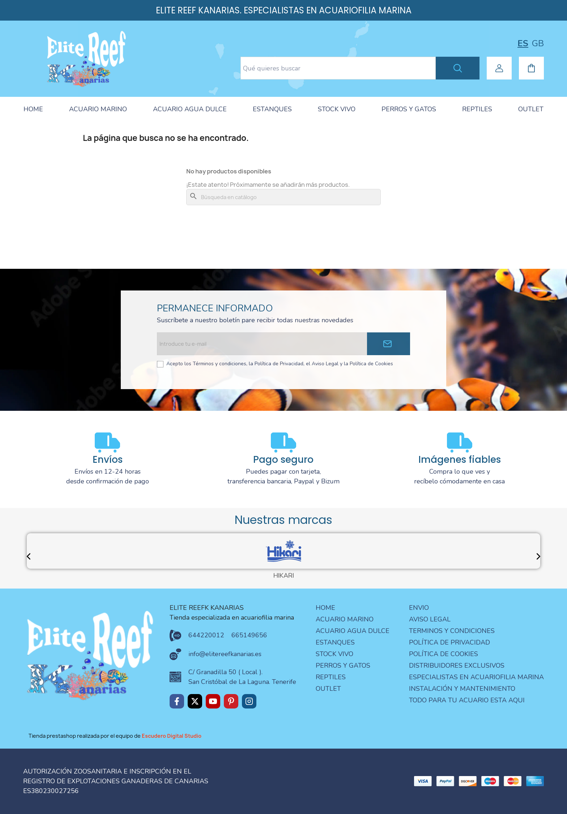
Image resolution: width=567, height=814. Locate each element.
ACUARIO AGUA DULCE (190, 109)
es (522, 43)
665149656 (249, 635)
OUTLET (530, 109)
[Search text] (338, 68)
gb (538, 43)
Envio (419, 607)
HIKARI (283, 576)
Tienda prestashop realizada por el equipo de (115, 735)
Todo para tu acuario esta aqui (467, 700)
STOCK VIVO (336, 109)
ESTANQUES (272, 109)
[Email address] (261, 343)
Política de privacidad (449, 642)
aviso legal (430, 619)
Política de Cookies (443, 654)
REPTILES (477, 109)
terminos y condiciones (452, 630)
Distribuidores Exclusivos (456, 665)
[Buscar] (283, 197)
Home (325, 607)
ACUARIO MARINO (98, 109)
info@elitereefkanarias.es (224, 654)
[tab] (33, 109)
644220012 (206, 635)
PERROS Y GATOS (408, 109)
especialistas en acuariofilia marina (476, 677)
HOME (33, 109)
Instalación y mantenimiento (462, 688)
